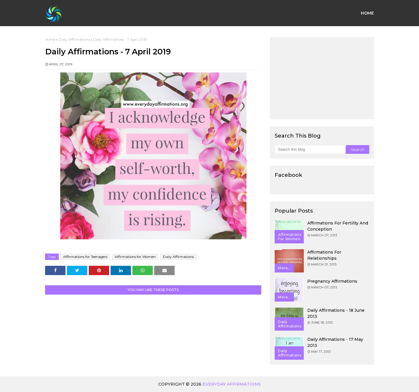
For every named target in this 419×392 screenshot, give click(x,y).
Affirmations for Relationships (324, 255)
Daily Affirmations (74, 39)
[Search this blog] (310, 149)
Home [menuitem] (367, 13)
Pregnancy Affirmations (332, 281)
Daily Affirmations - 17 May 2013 (335, 342)
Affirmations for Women (135, 256)
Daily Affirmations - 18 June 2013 (336, 313)
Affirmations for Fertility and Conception (337, 226)
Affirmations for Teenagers (85, 256)
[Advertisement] (322, 78)
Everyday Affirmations (232, 384)
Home (50, 39)
